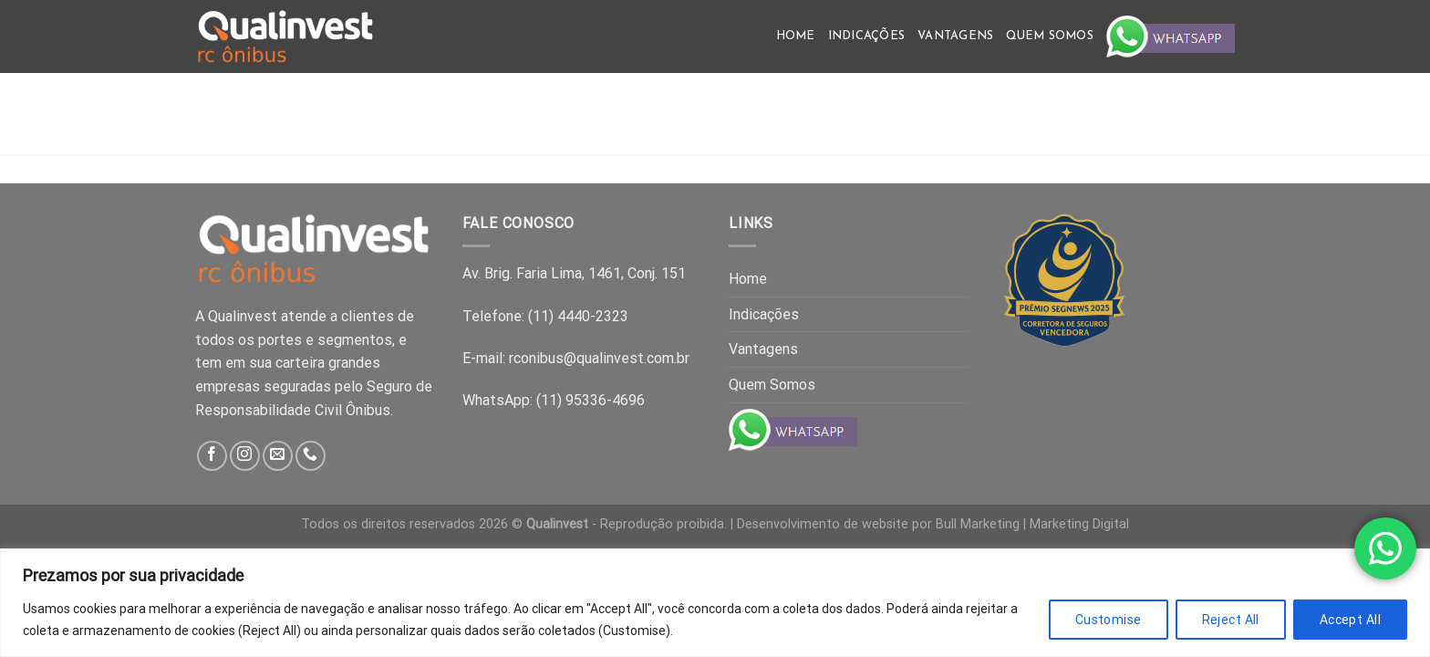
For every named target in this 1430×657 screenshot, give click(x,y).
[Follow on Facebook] (212, 456)
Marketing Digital (1079, 524)
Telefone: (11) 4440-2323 (545, 316)
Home (795, 36)
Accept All (1350, 619)
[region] (715, 602)
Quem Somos (1049, 36)
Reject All (1230, 619)
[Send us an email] (278, 456)
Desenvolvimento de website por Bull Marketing (878, 524)
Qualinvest (557, 524)
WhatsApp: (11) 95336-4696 (553, 400)
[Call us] (310, 456)
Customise (1108, 619)
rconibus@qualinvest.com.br (599, 358)
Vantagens (955, 36)
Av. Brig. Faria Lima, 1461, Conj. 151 (574, 273)
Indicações (867, 36)
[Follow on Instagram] (245, 456)
